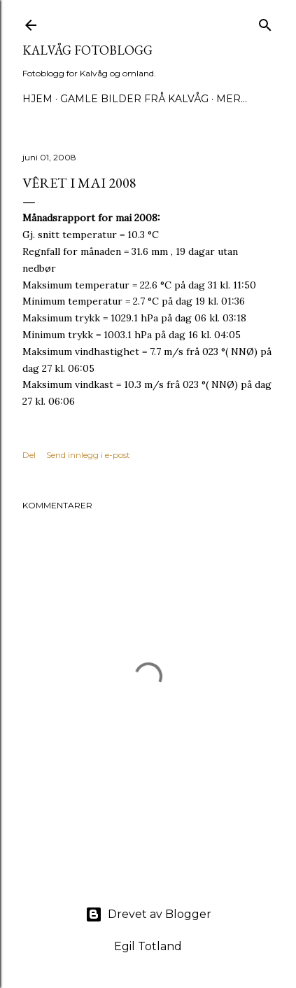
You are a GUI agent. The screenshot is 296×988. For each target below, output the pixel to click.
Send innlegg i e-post (88, 455)
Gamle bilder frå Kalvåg (134, 98)
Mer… (231, 98)
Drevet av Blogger (148, 914)
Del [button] (29, 455)
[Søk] (265, 22)
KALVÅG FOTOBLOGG (87, 50)
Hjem (37, 98)
